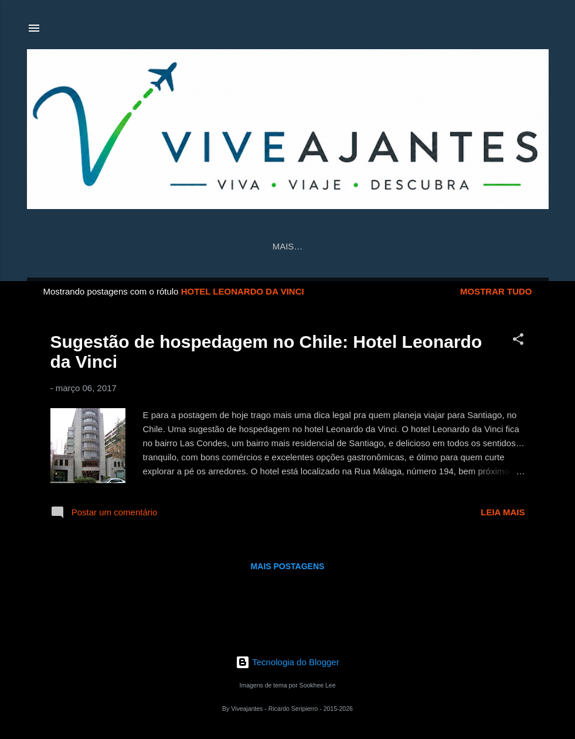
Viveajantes (349, 246)
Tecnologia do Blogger (287, 662)
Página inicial (156, 246)
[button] (518, 341)
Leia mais (503, 512)
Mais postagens (288, 566)
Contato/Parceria (254, 246)
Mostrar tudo (496, 291)
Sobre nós (426, 246)
